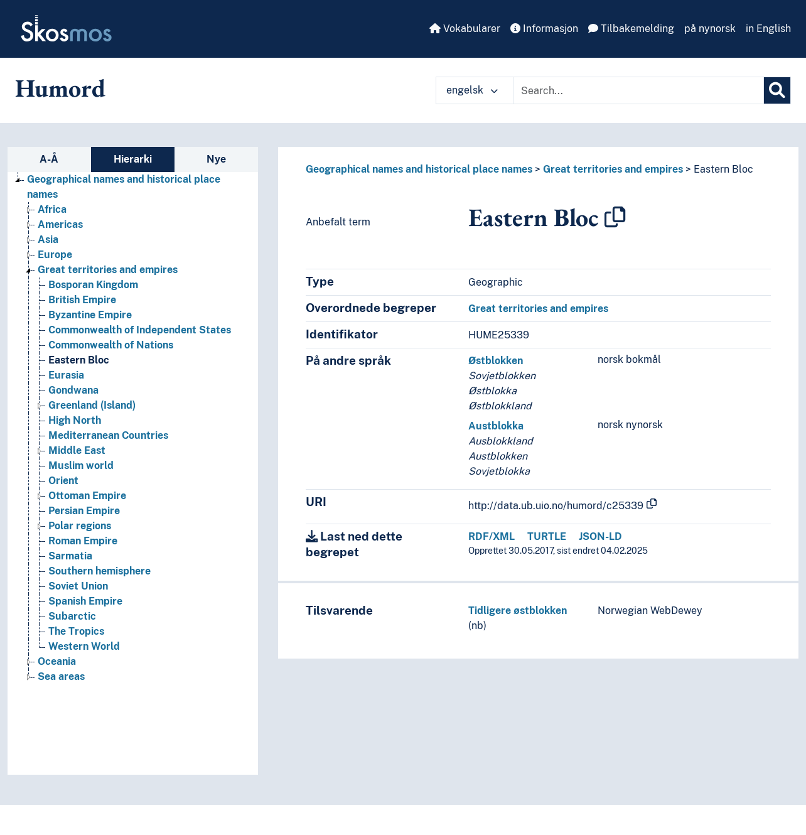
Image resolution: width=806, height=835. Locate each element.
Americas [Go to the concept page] (60, 224)
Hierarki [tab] (133, 159)
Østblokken (495, 361)
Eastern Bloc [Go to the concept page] (78, 360)
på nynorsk (710, 29)
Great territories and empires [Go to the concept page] (108, 270)
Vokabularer (464, 29)
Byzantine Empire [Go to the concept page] (90, 315)
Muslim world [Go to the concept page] (81, 465)
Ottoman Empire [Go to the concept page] (87, 496)
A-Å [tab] (49, 159)
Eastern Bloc (723, 169)
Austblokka (496, 426)
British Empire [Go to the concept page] (82, 300)
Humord (60, 88)
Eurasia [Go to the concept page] (66, 375)
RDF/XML (491, 536)
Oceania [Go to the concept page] (57, 661)
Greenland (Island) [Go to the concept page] (92, 405)
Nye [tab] (216, 159)
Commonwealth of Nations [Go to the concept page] (110, 345)
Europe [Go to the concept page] (55, 255)
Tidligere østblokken (517, 611)
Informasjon (544, 29)
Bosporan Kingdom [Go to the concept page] (93, 285)
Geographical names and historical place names (419, 169)
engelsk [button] (472, 90)
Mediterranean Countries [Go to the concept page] (108, 435)
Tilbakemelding (631, 29)
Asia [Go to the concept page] (48, 239)
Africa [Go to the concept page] (52, 209)
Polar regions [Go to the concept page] (79, 526)
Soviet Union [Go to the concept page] (78, 586)
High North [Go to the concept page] (74, 420)
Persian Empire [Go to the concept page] (84, 511)
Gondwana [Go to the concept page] (73, 390)
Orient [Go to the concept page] (63, 481)
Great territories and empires (613, 169)
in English (768, 29)
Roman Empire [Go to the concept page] (82, 541)
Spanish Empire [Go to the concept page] (85, 601)
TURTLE (546, 536)
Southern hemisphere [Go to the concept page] (99, 571)
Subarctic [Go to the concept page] (72, 616)
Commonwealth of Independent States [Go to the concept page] (139, 330)
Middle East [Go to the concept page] (76, 450)
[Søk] (777, 90)
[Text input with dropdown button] (638, 90)
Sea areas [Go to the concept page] (61, 676)
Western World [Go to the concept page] (84, 646)
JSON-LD (600, 536)
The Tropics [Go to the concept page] (76, 631)
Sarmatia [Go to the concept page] (70, 556)
